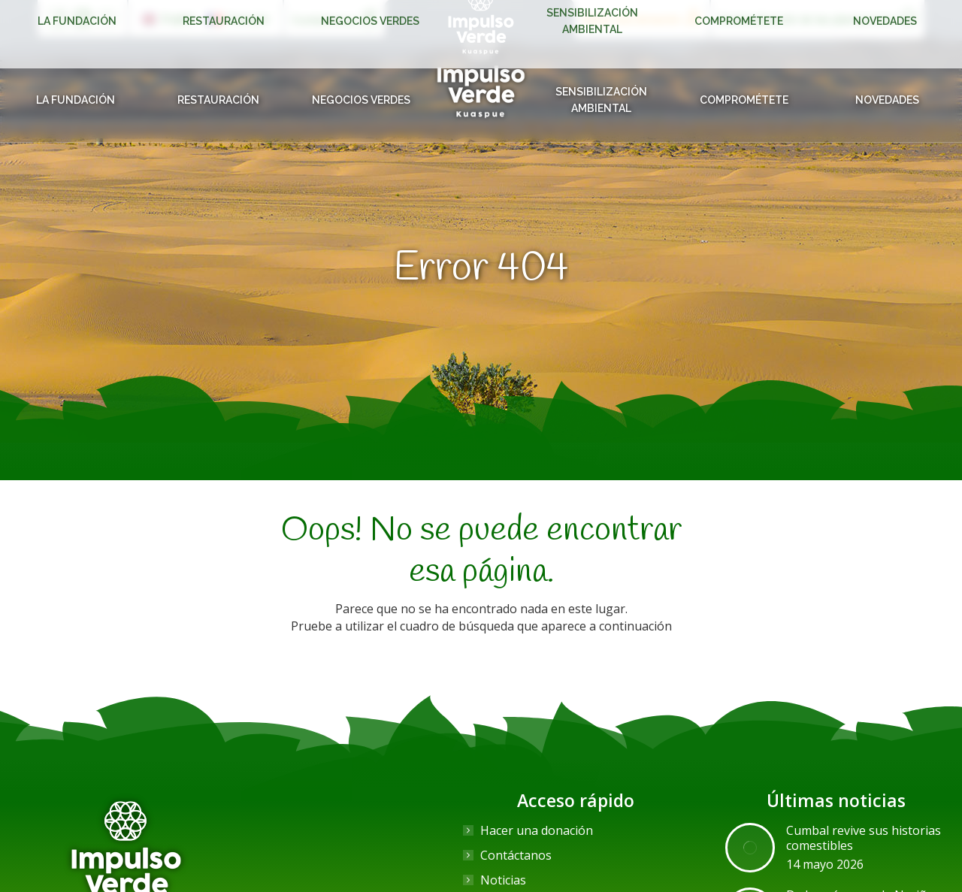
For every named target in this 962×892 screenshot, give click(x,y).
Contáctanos (516, 855)
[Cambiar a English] (169, 19)
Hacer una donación (536, 830)
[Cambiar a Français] (238, 19)
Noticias (503, 879)
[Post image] (750, 847)
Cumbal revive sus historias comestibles (863, 838)
